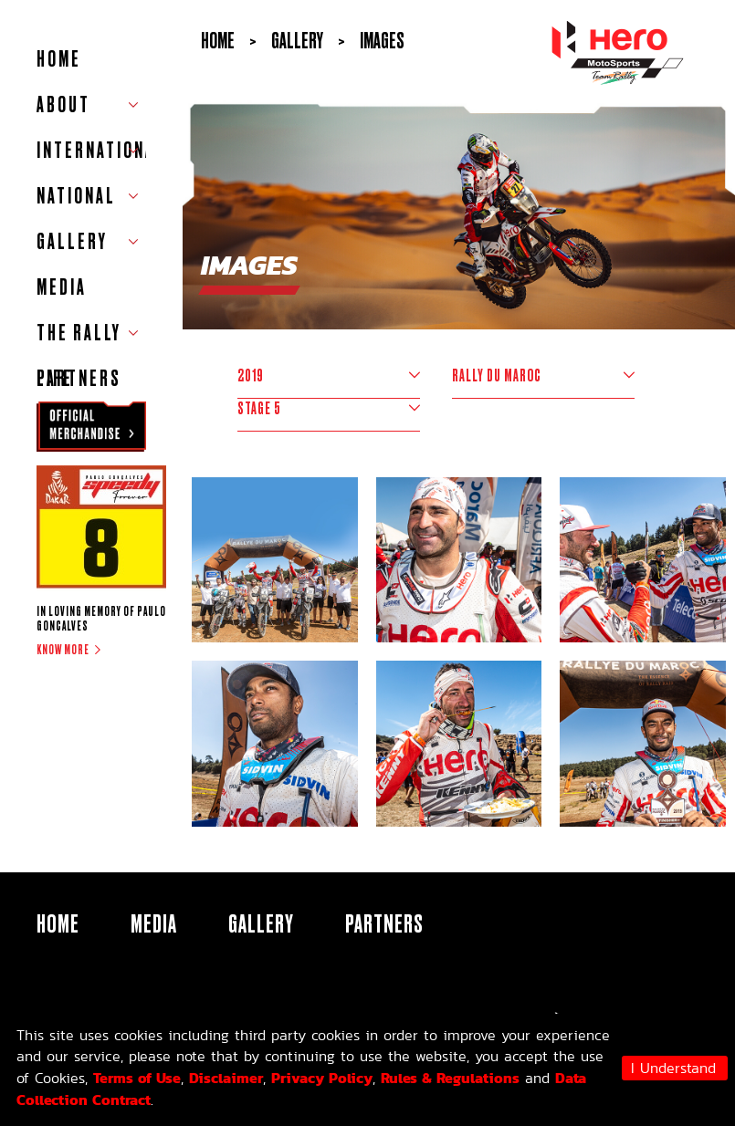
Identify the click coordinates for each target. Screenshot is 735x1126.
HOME (59, 59)
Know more (63, 649)
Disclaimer (226, 1078)
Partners (79, 378)
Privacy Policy (322, 1078)
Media (62, 287)
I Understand (673, 1068)
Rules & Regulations (450, 1078)
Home (218, 40)
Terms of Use (137, 1078)
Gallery (261, 923)
